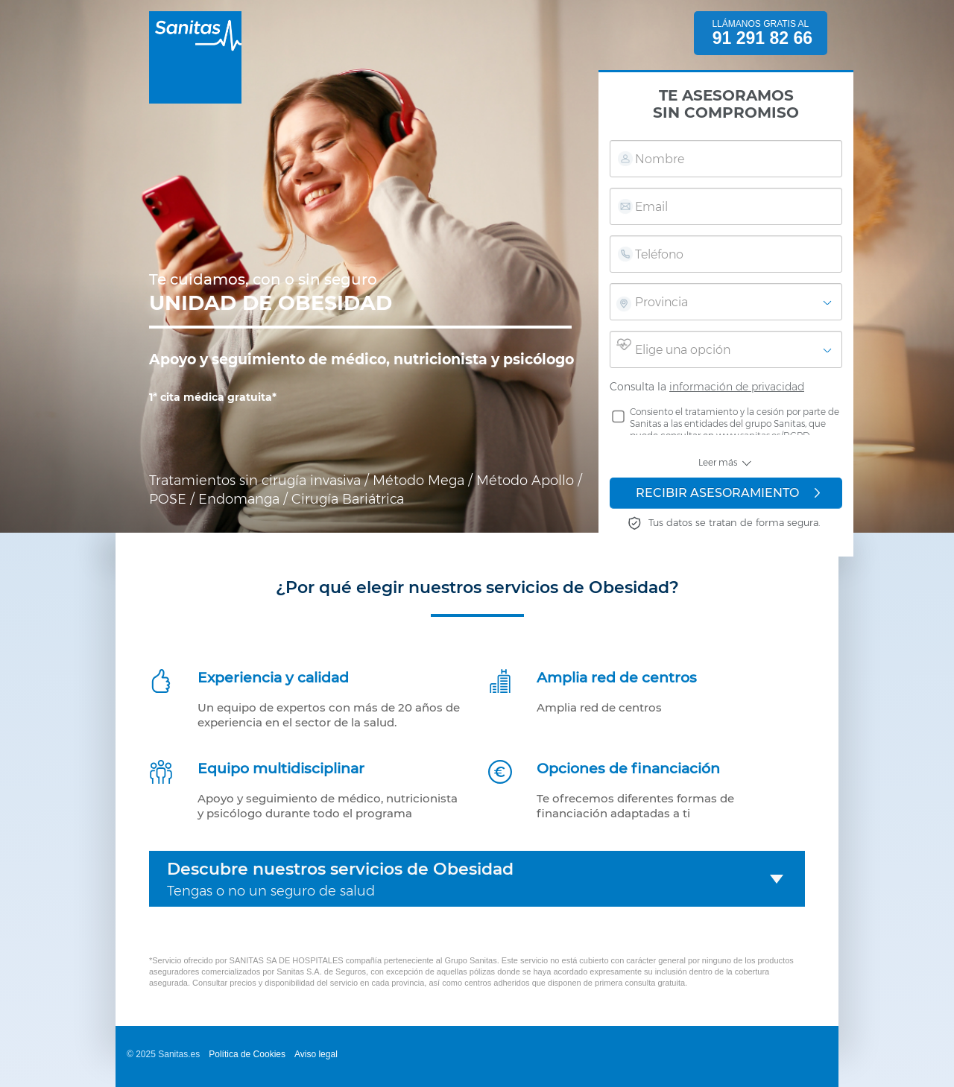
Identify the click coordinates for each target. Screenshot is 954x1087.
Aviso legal (316, 1054)
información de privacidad (736, 386)
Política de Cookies (247, 1054)
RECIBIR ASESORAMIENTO (728, 493)
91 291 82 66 (762, 38)
